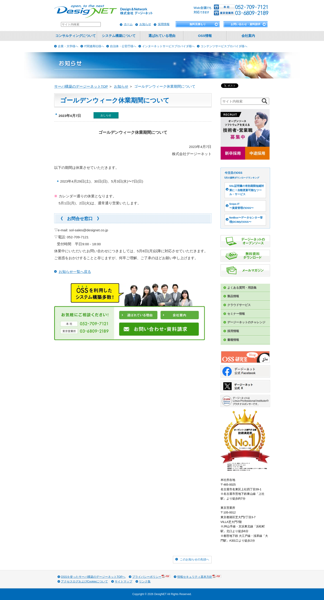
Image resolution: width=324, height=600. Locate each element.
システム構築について (119, 36)
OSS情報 (205, 36)
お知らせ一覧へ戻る (75, 272)
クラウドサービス (239, 305)
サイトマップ (123, 581)
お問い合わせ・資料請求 (245, 24)
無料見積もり (198, 24)
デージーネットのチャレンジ (246, 322)
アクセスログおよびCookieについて (84, 581)
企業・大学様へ (68, 46)
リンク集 (145, 581)
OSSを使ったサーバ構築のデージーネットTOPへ (93, 576)
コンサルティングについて (75, 36)
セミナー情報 (236, 313)
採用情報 (164, 24)
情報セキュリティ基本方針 (199, 576)
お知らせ (145, 24)
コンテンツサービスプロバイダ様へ (224, 46)
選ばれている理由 (161, 36)
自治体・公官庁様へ (123, 46)
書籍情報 (233, 339)
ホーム (128, 24)
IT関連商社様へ (94, 46)
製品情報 (233, 296)
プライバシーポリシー (151, 576)
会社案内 (248, 36)
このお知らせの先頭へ (194, 559)
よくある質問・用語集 (242, 287)
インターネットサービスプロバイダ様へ (168, 46)
